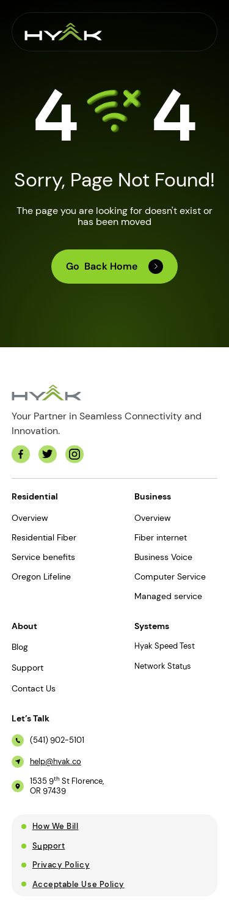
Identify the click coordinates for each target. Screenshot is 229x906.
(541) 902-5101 (57, 740)
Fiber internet (160, 537)
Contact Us (34, 688)
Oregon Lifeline (41, 576)
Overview (30, 517)
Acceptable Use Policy (78, 884)
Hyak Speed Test (164, 646)
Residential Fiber (44, 537)
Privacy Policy (61, 865)
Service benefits (43, 556)
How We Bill (55, 826)
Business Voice (163, 556)
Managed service (168, 596)
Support (27, 667)
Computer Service (170, 576)
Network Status (162, 666)
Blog (20, 646)
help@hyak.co (55, 762)
